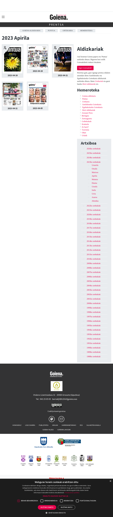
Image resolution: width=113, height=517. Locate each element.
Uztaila (94, 187)
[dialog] (56, 498)
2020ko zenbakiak (94, 215)
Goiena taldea (48, 430)
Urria (94, 194)
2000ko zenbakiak (94, 303)
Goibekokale (86, 121)
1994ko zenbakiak (94, 330)
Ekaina (94, 183)
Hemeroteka (86, 30)
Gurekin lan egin (63, 430)
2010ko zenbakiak (94, 259)
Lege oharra (30, 425)
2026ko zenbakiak (94, 149)
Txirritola (85, 130)
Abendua (95, 201)
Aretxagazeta (87, 119)
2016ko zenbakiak (94, 232)
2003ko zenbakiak (94, 290)
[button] (56, 496)
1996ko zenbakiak (94, 321)
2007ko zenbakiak (94, 272)
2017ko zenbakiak (94, 228)
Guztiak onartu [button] (47, 507)
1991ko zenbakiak (94, 343)
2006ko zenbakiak (94, 277)
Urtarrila (95, 165)
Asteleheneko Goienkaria (91, 104)
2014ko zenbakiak (94, 241)
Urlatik (84, 135)
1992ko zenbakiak (94, 339)
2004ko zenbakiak (94, 286)
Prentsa (56, 24)
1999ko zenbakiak (94, 308)
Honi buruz (16, 425)
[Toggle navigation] (3, 17)
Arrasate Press (87, 113)
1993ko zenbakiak (94, 334)
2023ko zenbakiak (94, 162)
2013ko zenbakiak (94, 246)
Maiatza (95, 179)
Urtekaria (68, 30)
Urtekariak (99, 81)
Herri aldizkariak (89, 84)
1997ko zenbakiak (94, 317)
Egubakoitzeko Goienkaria (92, 107)
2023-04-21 (63, 75)
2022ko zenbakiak (94, 206)
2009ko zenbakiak (94, 263)
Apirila (94, 176)
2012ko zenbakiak (94, 250)
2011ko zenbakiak (93, 254)
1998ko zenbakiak (94, 312)
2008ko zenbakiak (94, 268)
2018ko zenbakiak (94, 223)
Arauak (55, 425)
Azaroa (94, 197)
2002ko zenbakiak (94, 294)
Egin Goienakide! (85, 68)
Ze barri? (85, 127)
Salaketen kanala (93, 425)
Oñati (84, 133)
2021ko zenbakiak (94, 210)
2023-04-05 (38, 108)
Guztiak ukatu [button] (66, 507)
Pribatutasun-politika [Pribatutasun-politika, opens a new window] (72, 493)
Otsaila (94, 169)
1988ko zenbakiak (94, 357)
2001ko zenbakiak (94, 299)
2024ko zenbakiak (94, 158)
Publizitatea (43, 425)
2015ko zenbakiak (94, 237)
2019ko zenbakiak (94, 219)
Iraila (94, 190)
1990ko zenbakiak (94, 348)
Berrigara (85, 116)
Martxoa (95, 172)
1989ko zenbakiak (94, 352)
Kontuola (85, 124)
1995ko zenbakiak (94, 326)
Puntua (51, 30)
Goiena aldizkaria (31, 30)
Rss (81, 425)
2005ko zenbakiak (94, 281)
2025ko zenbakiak (94, 153)
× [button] (110, 481)
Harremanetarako (69, 425)
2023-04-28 (13, 75)
